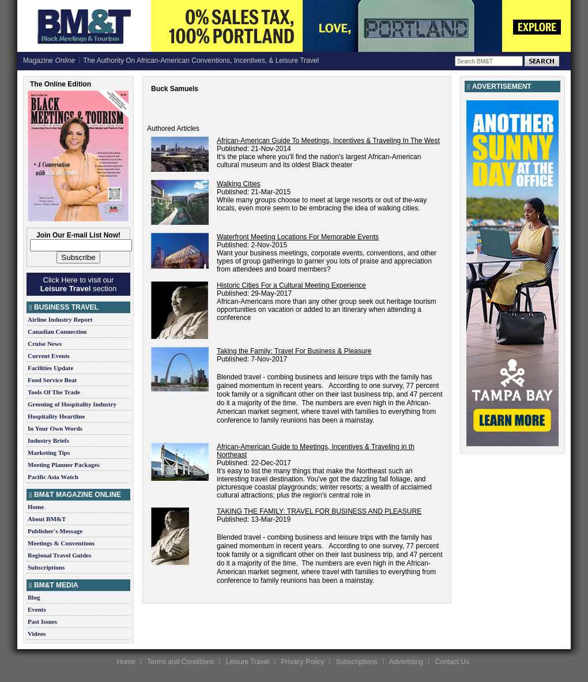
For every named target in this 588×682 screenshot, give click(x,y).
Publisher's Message (55, 530)
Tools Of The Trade (54, 392)
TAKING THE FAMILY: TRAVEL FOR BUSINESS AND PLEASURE (319, 511)
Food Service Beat (52, 379)
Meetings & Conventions (61, 543)
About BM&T (47, 518)
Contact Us (452, 662)
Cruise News (45, 343)
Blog (34, 597)
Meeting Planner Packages (63, 464)
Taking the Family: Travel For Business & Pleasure (294, 351)
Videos (37, 633)
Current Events (49, 355)
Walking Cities (239, 184)
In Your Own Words (55, 428)
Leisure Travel (247, 662)
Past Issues (42, 621)
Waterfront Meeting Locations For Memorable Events (298, 237)
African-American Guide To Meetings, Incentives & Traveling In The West (328, 141)
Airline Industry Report (60, 319)
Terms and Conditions (180, 662)
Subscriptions (46, 567)
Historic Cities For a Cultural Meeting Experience (291, 285)
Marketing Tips (49, 452)
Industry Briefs (48, 440)
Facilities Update (50, 367)
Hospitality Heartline (56, 416)
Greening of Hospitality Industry (72, 404)
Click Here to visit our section (78, 284)
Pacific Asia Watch (53, 476)
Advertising (406, 662)
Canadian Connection (57, 331)
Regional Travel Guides (59, 555)
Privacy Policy (302, 662)
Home (36, 506)
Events (37, 609)
